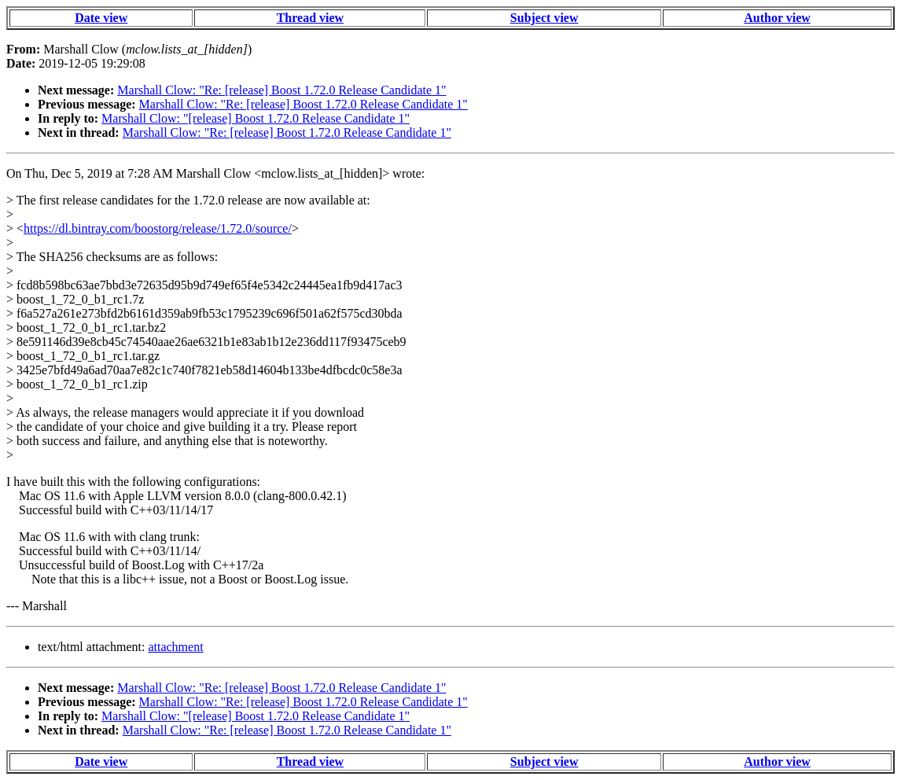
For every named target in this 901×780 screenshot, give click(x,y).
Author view (777, 17)
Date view (101, 17)
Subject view (544, 17)
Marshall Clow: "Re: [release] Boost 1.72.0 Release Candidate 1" (281, 90)
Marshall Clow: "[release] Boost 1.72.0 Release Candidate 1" (255, 118)
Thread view (310, 17)
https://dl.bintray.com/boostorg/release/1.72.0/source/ (158, 228)
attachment (175, 646)
